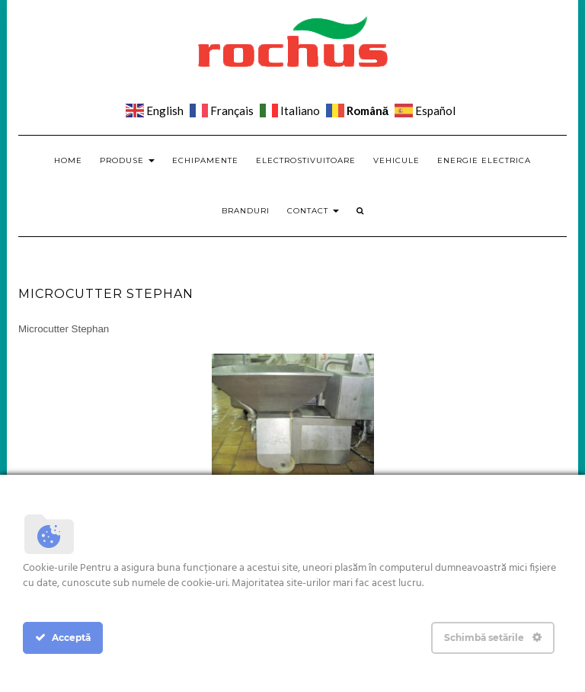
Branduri (246, 211)
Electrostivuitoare (306, 160)
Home (68, 160)
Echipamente (205, 160)
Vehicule (396, 160)
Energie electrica (484, 160)
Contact (313, 211)
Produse (127, 160)
